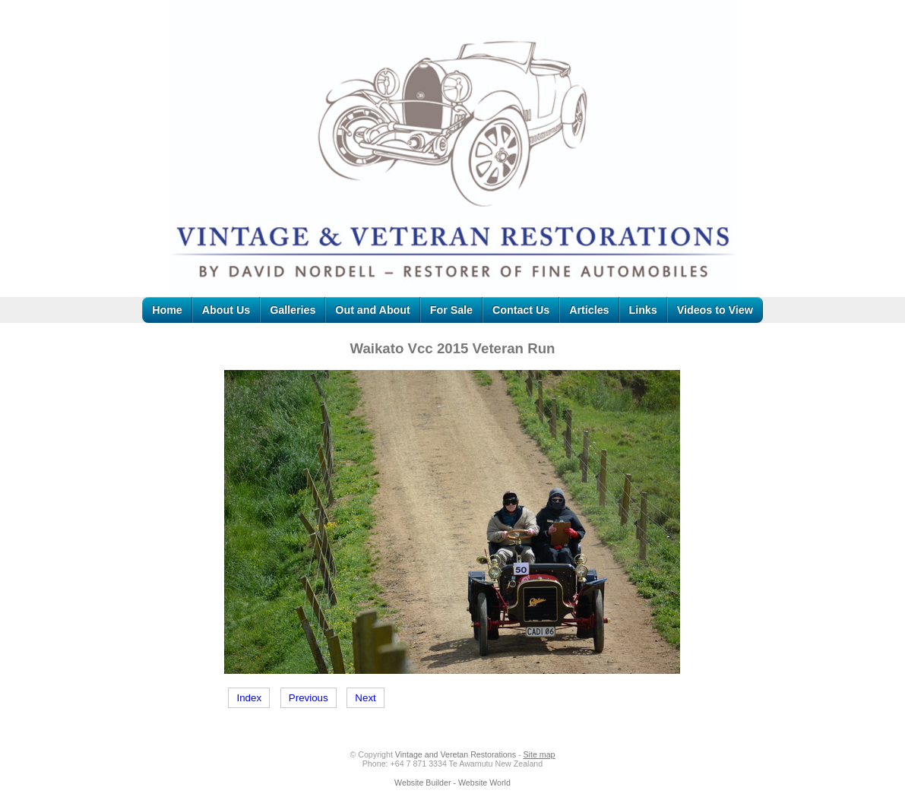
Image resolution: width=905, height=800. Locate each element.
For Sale (451, 310)
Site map (539, 754)
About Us (226, 310)
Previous (308, 698)
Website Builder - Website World (452, 782)
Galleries (292, 310)
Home (167, 310)
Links (643, 310)
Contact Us (520, 310)
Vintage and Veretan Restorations (455, 754)
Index (248, 698)
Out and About (372, 310)
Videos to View (715, 310)
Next (365, 698)
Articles (589, 310)
